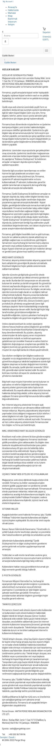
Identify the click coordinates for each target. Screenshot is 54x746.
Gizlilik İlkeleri (10, 62)
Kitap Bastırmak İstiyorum (12, 19)
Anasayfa (12, 7)
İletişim (11, 24)
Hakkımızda (13, 10)
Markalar (12, 13)
